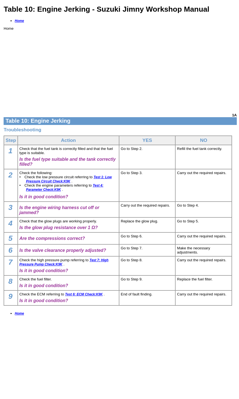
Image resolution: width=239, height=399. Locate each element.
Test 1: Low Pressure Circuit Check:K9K (69, 179)
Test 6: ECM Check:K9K (84, 294)
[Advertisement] (120, 69)
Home (19, 21)
